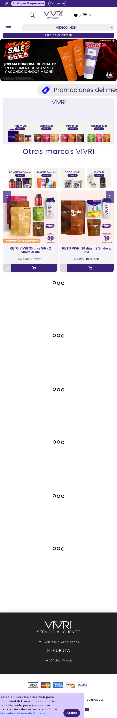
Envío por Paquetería (28, 3)
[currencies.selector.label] (68, 27)
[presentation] (7, 197)
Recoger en (57, 3)
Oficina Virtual (58, 660)
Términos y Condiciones (58, 642)
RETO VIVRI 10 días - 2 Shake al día (87, 250)
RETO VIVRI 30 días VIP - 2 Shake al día (30, 250)
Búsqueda (33, 15)
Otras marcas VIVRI (58, 151)
